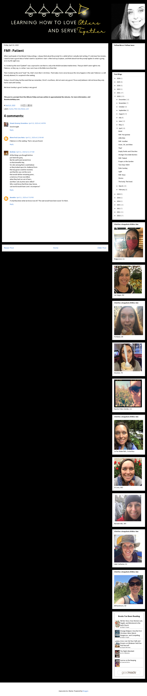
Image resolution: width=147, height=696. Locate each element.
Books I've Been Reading (129, 616)
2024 (119, 86)
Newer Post (9, 248)
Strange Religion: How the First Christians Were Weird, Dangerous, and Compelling (131, 633)
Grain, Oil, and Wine (125, 145)
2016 (119, 201)
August (121, 114)
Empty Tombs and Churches (127, 151)
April (120, 128)
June (120, 121)
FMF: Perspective (124, 135)
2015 (119, 205)
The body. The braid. (125, 182)
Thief (120, 148)
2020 (119, 96)
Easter (11, 109)
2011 (119, 212)
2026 (119, 78)
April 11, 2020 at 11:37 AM (25, 152)
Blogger (85, 691)
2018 (119, 198)
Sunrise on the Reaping (128, 660)
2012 (119, 209)
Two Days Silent (123, 165)
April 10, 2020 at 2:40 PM (37, 123)
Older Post (102, 248)
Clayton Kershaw (126, 647)
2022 (119, 89)
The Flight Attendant (127, 651)
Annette (13, 198)
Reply (11, 130)
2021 (119, 93)
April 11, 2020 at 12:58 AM (34, 138)
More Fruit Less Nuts (17, 138)
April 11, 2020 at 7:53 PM (25, 198)
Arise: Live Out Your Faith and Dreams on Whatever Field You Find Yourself (130, 643)
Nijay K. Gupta (125, 627)
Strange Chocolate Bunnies (127, 155)
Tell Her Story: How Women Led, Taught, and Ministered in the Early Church (131, 623)
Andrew (12, 152)
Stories (120, 178)
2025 (119, 82)
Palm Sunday (122, 168)
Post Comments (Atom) (60, 256)
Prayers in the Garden (126, 162)
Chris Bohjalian (126, 653)
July (120, 118)
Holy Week (21, 109)
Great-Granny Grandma (19, 123)
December (122, 100)
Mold (120, 131)
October (122, 107)
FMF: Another (123, 141)
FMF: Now (121, 175)
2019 (119, 194)
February (122, 190)
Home (55, 248)
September (123, 110)
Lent (27, 109)
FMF (15, 109)
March (121, 186)
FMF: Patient (122, 158)
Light (120, 172)
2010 (119, 216)
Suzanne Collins (126, 662)
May (120, 125)
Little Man (121, 138)
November (123, 103)
